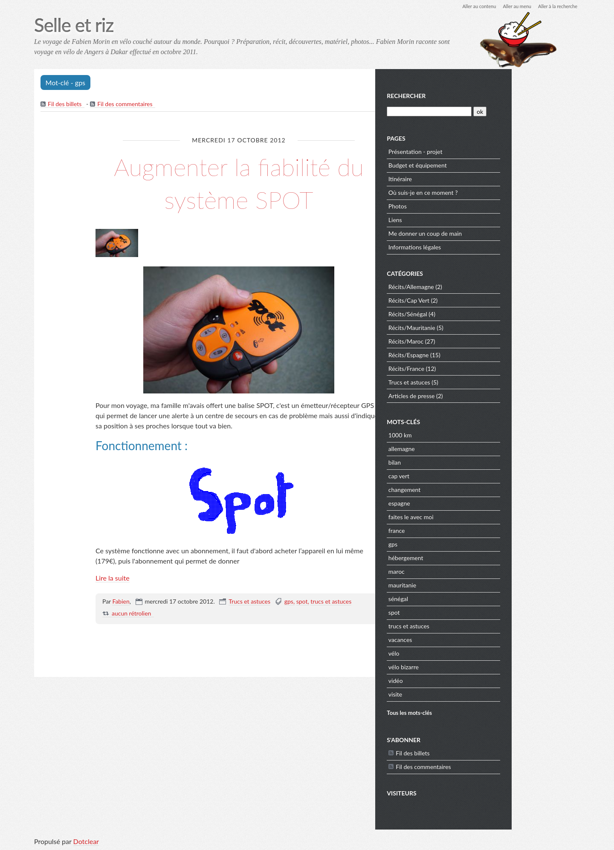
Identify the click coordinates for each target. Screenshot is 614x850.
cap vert (468, 476)
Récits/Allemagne (481, 286)
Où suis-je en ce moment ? (492, 192)
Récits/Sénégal (477, 314)
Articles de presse (481, 395)
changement (474, 489)
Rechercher (475, 95)
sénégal (468, 598)
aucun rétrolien (131, 614)
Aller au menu (512, 6)
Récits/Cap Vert (478, 300)
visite (465, 694)
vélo (463, 653)
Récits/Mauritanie (481, 327)
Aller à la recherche (556, 6)
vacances (470, 639)
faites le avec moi (480, 516)
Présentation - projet (485, 151)
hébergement (475, 557)
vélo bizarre (473, 667)
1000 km (469, 435)
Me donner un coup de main (494, 233)
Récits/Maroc (475, 341)
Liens (465, 219)
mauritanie (472, 585)
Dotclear (86, 841)
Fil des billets (65, 104)
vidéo (465, 680)
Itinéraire (469, 178)
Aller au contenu (471, 6)
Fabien (120, 602)
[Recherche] (497, 111)
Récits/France (476, 368)
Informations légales (484, 247)
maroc (466, 571)
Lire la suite (113, 579)
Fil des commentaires (125, 104)
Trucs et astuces (249, 602)
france (466, 530)
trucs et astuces (330, 602)
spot (302, 602)
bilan (464, 462)
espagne (469, 503)
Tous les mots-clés (478, 712)
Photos (467, 206)
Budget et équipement (487, 165)
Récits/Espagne (478, 355)
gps (288, 602)
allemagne (471, 448)
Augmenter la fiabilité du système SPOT (238, 183)
